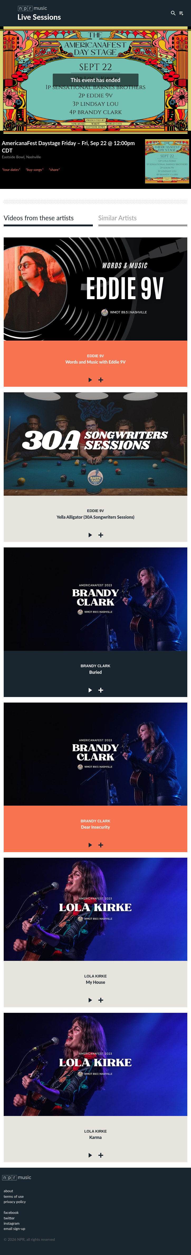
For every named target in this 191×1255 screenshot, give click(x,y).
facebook (11, 1212)
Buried (95, 672)
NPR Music (32, 8)
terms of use (14, 1196)
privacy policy (15, 1201)
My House (95, 982)
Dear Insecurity (95, 826)
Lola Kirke (95, 976)
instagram (12, 1223)
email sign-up (14, 1228)
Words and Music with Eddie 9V (95, 361)
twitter (9, 1218)
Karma (95, 1137)
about (8, 1191)
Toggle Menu (11, 13)
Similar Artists (117, 218)
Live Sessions (39, 16)
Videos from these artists (39, 218)
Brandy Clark (96, 666)
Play (90, 380)
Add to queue (100, 380)
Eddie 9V (95, 356)
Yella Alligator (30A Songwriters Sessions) (96, 516)
